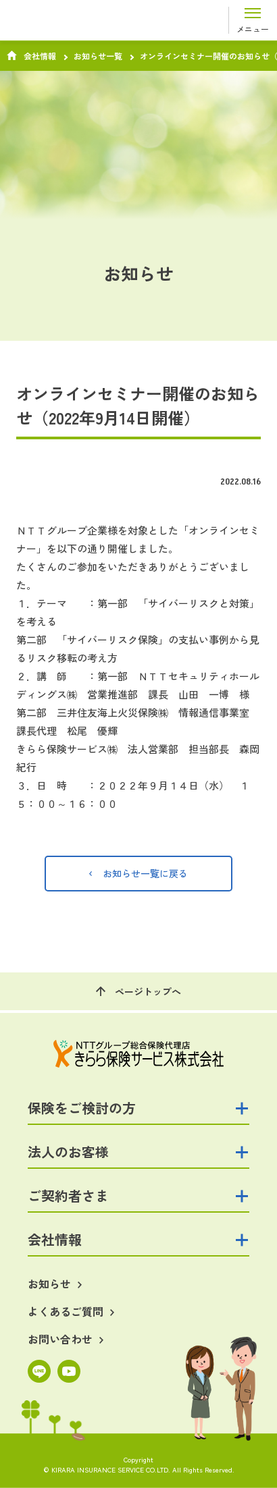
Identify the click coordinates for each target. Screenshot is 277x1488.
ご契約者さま (68, 1196)
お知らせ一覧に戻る (145, 873)
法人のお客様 (68, 1152)
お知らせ (49, 1284)
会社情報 (40, 56)
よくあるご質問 (65, 1311)
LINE (39, 1371)
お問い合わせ (60, 1339)
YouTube (68, 1371)
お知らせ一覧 (98, 56)
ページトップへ (148, 991)
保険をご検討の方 (82, 1108)
